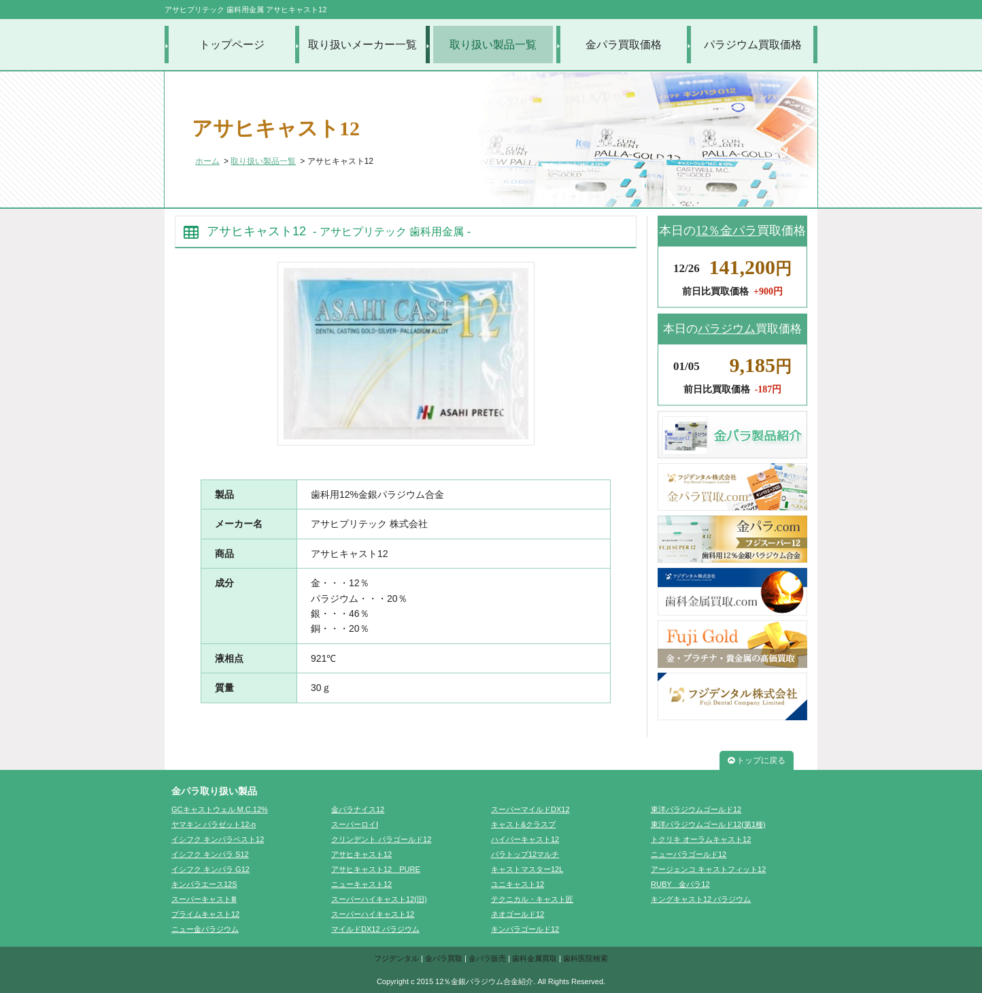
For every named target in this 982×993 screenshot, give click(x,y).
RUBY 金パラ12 (680, 884)
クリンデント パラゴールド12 (381, 839)
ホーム (207, 161)
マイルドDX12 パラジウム (375, 929)
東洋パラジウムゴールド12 (696, 809)
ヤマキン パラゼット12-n (213, 824)
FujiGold (732, 644)
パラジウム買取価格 (753, 44)
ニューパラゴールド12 (688, 854)
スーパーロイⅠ (354, 824)
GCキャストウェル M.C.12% (219, 809)
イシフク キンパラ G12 (210, 869)
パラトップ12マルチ (525, 854)
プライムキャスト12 (205, 914)
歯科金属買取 (534, 958)
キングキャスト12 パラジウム (701, 899)
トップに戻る (756, 760)
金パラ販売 (487, 958)
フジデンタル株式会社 (732, 696)
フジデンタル (396, 958)
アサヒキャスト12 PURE (375, 869)
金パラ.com (732, 539)
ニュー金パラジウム (205, 929)
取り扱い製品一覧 (493, 44)
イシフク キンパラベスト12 (217, 839)
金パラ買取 (443, 958)
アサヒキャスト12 (361, 854)
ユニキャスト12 (517, 884)
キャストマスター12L (527, 869)
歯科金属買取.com (732, 592)
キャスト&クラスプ (523, 824)
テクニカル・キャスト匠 (532, 899)
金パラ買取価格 (624, 44)
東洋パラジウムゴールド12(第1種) (708, 824)
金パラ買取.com (732, 487)
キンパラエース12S (204, 884)
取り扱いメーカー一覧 (362, 44)
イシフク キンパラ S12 (210, 854)
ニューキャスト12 (361, 884)
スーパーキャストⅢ (204, 899)
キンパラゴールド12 (525, 929)
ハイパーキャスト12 (525, 839)
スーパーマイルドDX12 (530, 809)
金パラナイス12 (357, 809)
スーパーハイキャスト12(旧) (379, 899)
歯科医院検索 (585, 958)
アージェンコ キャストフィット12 (708, 869)
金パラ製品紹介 (732, 434)
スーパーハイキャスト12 (372, 914)
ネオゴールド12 (517, 914)
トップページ (232, 44)
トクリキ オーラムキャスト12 (701, 839)
